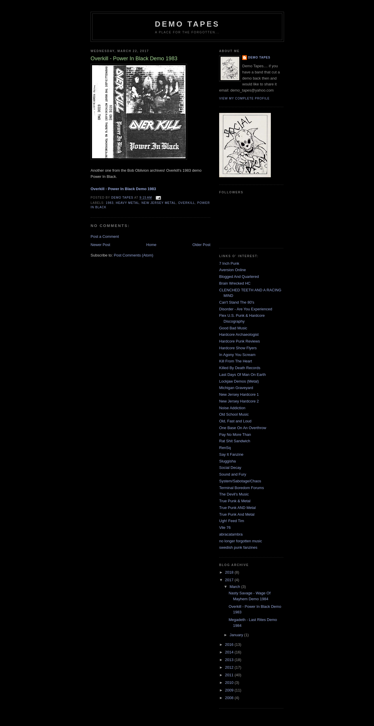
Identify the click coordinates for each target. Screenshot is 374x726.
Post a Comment (105, 236)
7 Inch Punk (229, 263)
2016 (230, 644)
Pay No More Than (235, 434)
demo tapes (187, 24)
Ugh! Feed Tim (231, 521)
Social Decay (230, 467)
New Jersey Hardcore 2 (239, 401)
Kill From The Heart (235, 361)
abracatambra (231, 534)
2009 (230, 690)
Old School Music (234, 414)
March (235, 586)
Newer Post (100, 244)
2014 (230, 652)
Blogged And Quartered (239, 276)
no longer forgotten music (240, 541)
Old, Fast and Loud (235, 421)
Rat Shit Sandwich (234, 441)
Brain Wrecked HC (234, 283)
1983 (110, 202)
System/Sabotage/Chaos (240, 481)
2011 (230, 675)
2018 (230, 572)
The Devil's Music (234, 494)
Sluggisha (227, 461)
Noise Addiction (232, 408)
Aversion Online (232, 270)
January (237, 635)
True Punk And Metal (236, 514)
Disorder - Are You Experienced (245, 309)
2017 (230, 580)
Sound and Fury (232, 474)
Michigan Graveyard (236, 388)
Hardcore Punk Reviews (239, 341)
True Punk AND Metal (237, 507)
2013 (230, 660)
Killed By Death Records (239, 368)
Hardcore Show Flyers (238, 348)
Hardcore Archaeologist (239, 334)
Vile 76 (225, 527)
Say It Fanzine (231, 454)
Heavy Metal (127, 202)
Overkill (186, 202)
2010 (230, 682)
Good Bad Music (233, 328)
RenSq (225, 447)
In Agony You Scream (237, 354)
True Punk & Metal (234, 501)
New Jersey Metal (158, 202)
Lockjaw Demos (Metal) (239, 381)
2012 (230, 667)
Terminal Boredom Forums (241, 488)
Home (151, 244)
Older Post (201, 244)
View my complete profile (244, 98)
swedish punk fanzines (238, 547)
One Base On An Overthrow (242, 428)
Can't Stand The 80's (236, 302)
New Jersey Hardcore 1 (239, 394)
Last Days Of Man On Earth (242, 374)
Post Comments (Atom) (133, 255)
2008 (230, 698)
